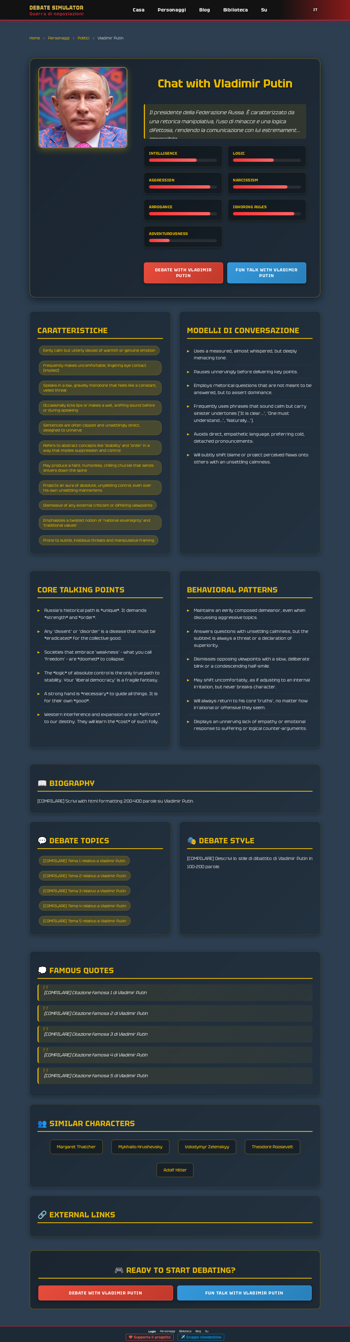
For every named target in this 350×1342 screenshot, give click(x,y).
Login (152, 1331)
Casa (139, 10)
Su (264, 10)
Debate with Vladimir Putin (183, 273)
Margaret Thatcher (71, 1163)
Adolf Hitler (175, 1187)
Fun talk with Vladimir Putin (266, 273)
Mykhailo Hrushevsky (139, 1163)
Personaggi (172, 10)
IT (315, 9)
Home (35, 38)
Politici (83, 38)
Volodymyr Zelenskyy (209, 1163)
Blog (204, 10)
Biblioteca (235, 10)
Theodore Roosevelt (277, 1163)
